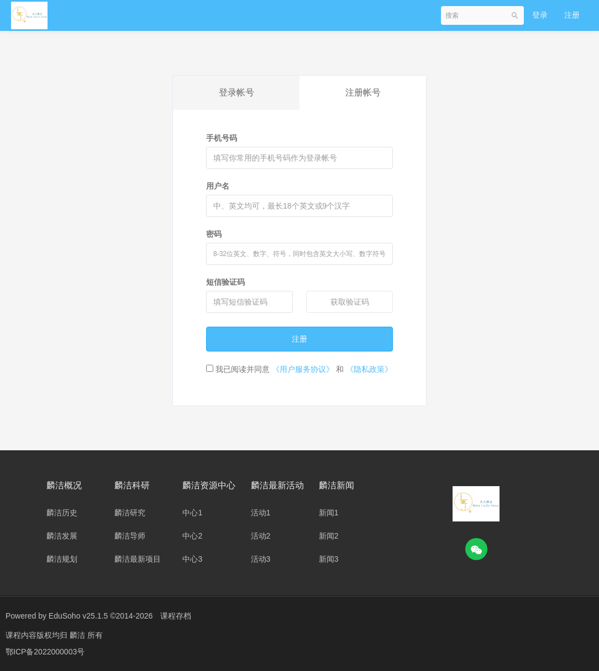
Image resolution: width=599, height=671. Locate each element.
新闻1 (329, 512)
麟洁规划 (61, 559)
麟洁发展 (61, 535)
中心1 (192, 512)
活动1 (261, 512)
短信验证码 (225, 282)
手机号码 (221, 138)
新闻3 (329, 559)
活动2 (261, 535)
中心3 (192, 559)
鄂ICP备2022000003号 (45, 651)
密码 (214, 234)
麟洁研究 (129, 512)
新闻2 (329, 535)
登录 (540, 14)
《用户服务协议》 (303, 369)
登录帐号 (236, 92)
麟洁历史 (61, 512)
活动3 (261, 559)
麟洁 (78, 635)
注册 (572, 14)
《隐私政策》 (369, 369)
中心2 (192, 535)
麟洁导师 (129, 535)
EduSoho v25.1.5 (78, 615)
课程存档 (175, 615)
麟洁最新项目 (137, 559)
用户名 (217, 186)
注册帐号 (363, 92)
